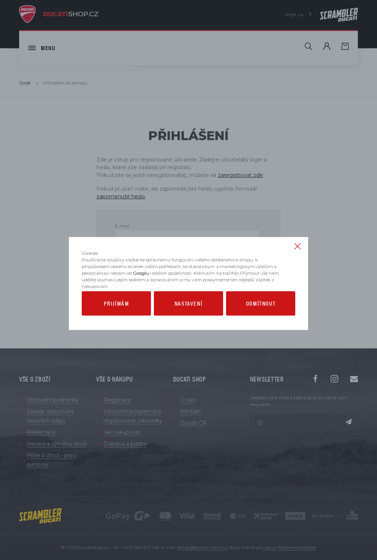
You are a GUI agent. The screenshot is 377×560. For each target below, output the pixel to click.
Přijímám (116, 318)
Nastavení (188, 318)
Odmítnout (260, 318)
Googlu (141, 288)
